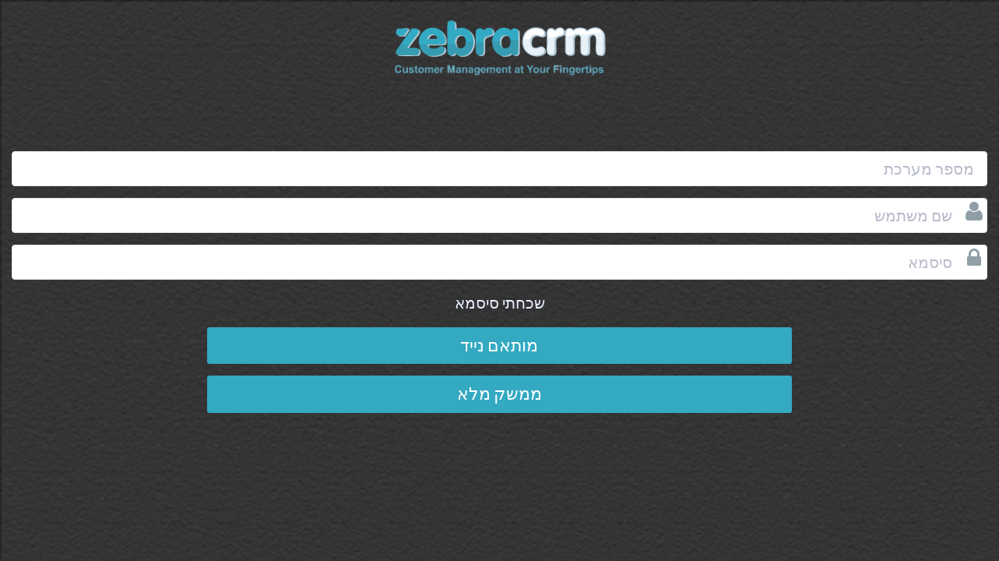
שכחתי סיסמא (500, 302)
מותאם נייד (499, 345)
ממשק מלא (499, 393)
